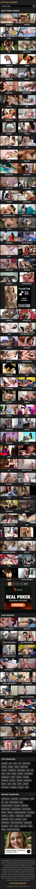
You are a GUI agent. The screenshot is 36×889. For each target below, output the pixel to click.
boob (8, 773)
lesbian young (14, 802)
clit (32, 770)
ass (20, 763)
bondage (26, 777)
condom (25, 784)
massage (4, 763)
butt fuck (12, 780)
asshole (19, 777)
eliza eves (17, 805)
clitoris (4, 784)
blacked (10, 812)
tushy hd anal (6, 809)
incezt (24, 819)
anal (10, 763)
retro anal (18, 819)
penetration (27, 822)
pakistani (28, 816)
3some (17, 767)
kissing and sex (16, 809)
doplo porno (5, 822)
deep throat (24, 767)
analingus (13, 787)
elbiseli (4, 812)
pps (7, 802)
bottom (4, 767)
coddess (11, 816)
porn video (31, 812)
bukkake (4, 770)
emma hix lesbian (7, 805)
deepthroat (12, 770)
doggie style (5, 777)
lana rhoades (26, 809)
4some (14, 773)
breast (13, 777)
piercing (20, 787)
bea (21, 802)
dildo (19, 784)
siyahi (30, 826)
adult (3, 773)
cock (28, 770)
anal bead (5, 780)
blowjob (20, 773)
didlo (26, 787)
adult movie (26, 763)
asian (15, 763)
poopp (16, 826)
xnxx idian (25, 805)
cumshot (19, 780)
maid (32, 799)
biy (2, 802)
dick (11, 826)
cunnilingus (5, 787)
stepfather (5, 826)
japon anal (23, 826)
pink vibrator (28, 773)
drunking (4, 816)
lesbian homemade (16, 822)
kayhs (3, 829)
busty (14, 784)
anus (9, 784)
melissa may (5, 799)
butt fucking (21, 770)
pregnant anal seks (20, 812)
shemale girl (19, 816)
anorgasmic (27, 780)
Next (25, 584)
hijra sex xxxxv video (13, 829)
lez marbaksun (24, 799)
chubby (10, 767)
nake (11, 819)
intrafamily (5, 819)
